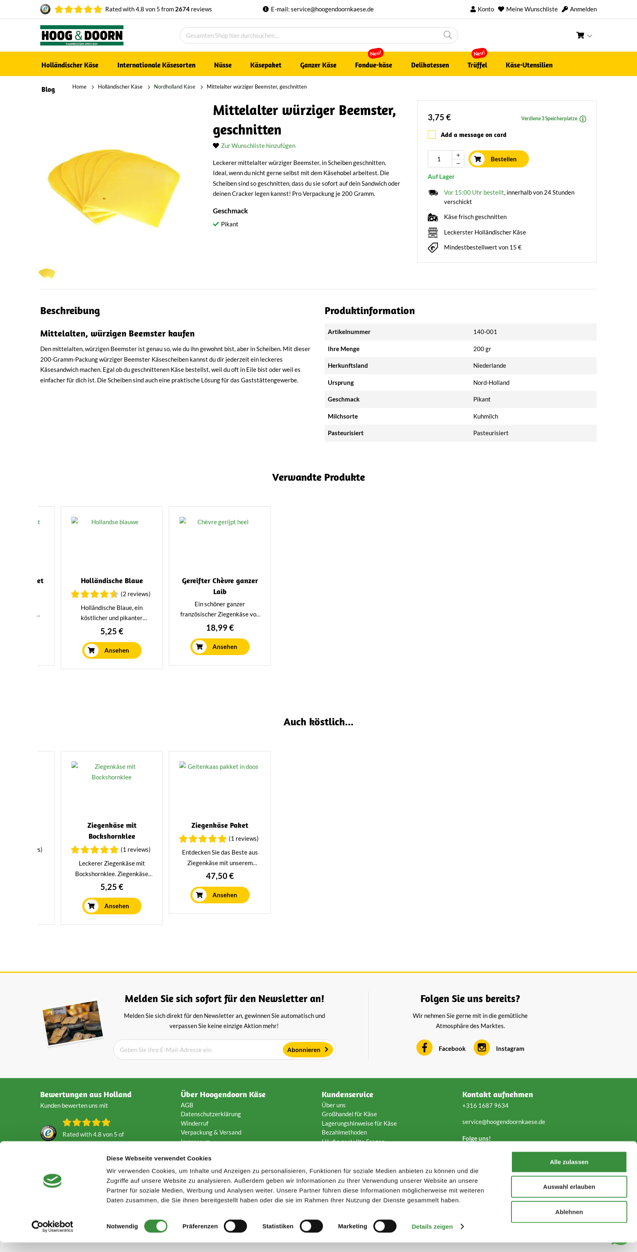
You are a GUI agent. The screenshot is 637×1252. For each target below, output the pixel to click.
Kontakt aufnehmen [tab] (497, 1134)
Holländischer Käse (88, 86)
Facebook (452, 1088)
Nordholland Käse (142, 86)
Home (47, 86)
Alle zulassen (569, 1171)
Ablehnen (569, 1221)
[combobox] (319, 35)
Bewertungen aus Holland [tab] (86, 1134)
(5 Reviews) (553, 612)
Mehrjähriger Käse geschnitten (529, 865)
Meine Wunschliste (532, 9)
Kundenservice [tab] (347, 1134)
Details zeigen (432, 1235)
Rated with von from (158, 9)
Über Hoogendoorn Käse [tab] (223, 1134)
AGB (187, 1145)
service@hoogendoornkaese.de (332, 9)
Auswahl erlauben (569, 1196)
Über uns (334, 1145)
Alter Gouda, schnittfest (529, 598)
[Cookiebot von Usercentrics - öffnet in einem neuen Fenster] (52, 1236)
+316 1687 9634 (485, 1145)
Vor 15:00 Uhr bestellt (474, 189)
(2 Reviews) (272, 878)
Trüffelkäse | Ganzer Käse (389, 598)
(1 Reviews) (132, 889)
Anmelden (583, 9)
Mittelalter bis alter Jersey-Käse (107, 598)
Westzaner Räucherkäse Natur (248, 865)
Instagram (510, 1088)
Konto (486, 9)
